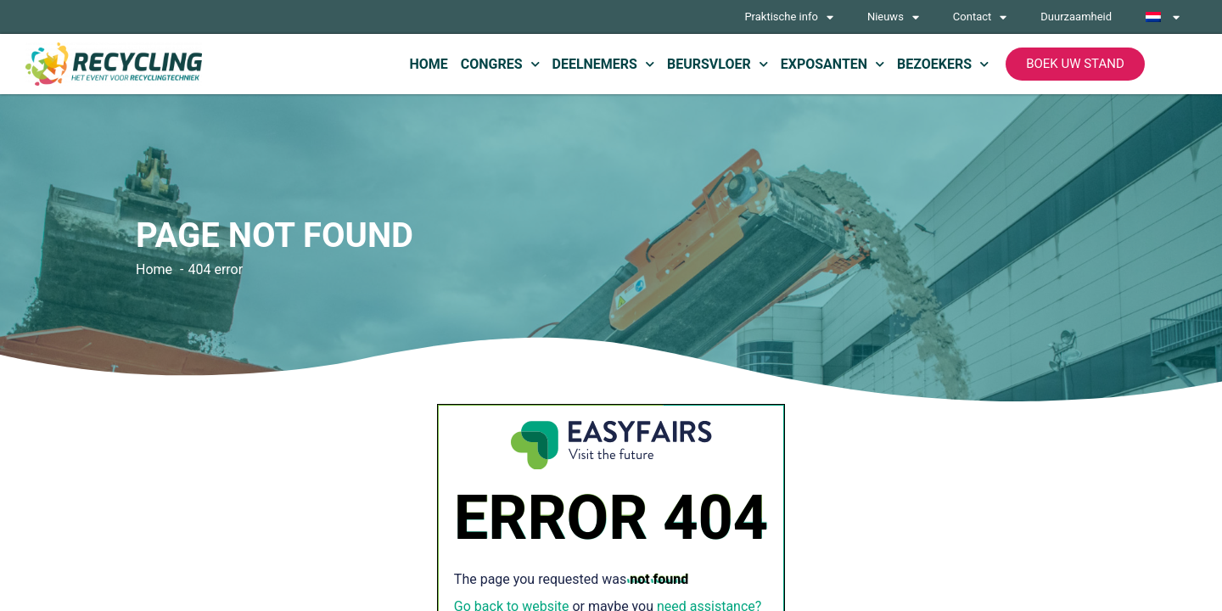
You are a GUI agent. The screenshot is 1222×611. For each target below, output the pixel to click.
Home (428, 64)
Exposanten (832, 64)
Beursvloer (717, 64)
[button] (1075, 64)
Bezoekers (943, 64)
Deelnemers (603, 64)
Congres (500, 64)
